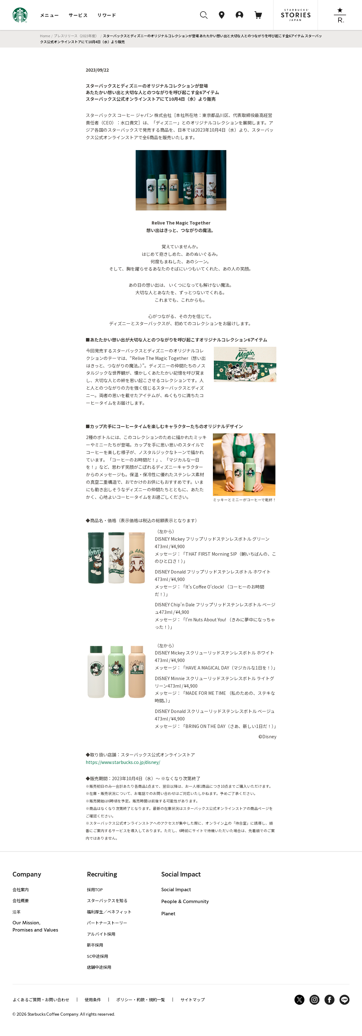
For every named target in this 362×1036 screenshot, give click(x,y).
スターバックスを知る (107, 900)
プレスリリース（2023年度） (76, 35)
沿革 (17, 912)
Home (45, 35)
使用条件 (93, 1000)
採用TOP (95, 889)
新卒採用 (95, 945)
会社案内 (21, 889)
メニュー (49, 15)
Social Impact (176, 890)
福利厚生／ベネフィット (109, 912)
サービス (78, 15)
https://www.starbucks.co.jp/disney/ (123, 762)
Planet (168, 914)
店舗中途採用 (99, 967)
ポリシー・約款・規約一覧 (140, 1000)
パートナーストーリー (107, 923)
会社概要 (21, 900)
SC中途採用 (97, 956)
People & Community (185, 902)
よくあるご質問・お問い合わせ (41, 1000)
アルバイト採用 (101, 934)
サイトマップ (192, 1000)
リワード (107, 15)
